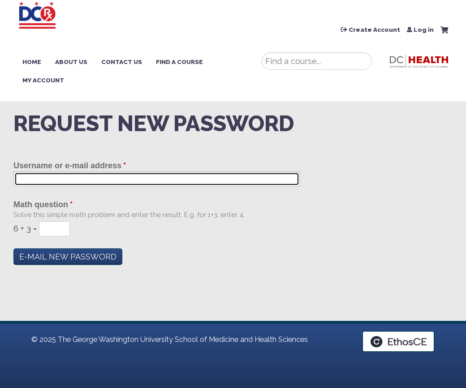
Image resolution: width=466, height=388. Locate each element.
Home (31, 61)
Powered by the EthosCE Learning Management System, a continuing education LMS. (398, 341)
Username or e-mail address (67, 165)
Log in (424, 30)
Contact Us (121, 61)
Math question (40, 204)
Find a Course (179, 61)
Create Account (374, 30)
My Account (43, 80)
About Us (71, 61)
